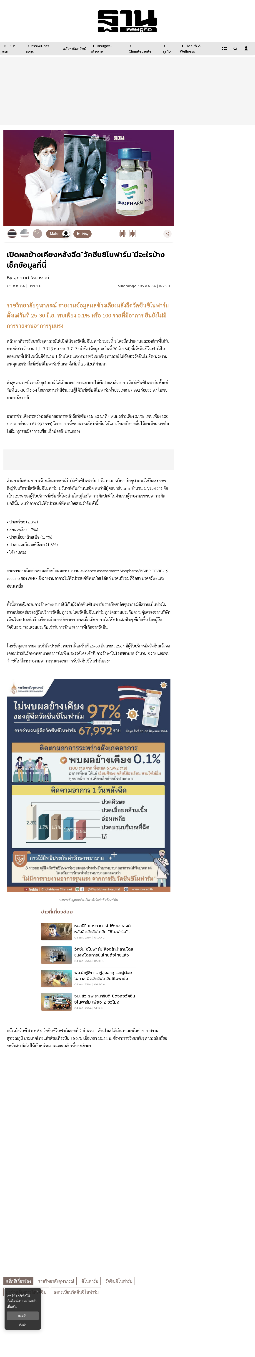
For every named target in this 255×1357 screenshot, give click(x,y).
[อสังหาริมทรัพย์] (74, 48)
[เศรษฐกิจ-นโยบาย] (107, 48)
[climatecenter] (142, 48)
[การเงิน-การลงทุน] (41, 48)
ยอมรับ (23, 1316)
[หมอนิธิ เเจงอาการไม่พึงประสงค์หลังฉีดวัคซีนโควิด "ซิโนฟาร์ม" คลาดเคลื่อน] (88, 932)
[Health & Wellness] (198, 48)
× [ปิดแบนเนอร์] (37, 1291)
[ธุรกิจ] (168, 48)
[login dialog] (246, 48)
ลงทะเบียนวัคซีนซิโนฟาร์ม (76, 1292)
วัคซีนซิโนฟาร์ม (118, 1281)
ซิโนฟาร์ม (89, 1281)
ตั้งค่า (23, 1325)
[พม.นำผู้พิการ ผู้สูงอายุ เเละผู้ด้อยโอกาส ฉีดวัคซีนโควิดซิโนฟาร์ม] (88, 979)
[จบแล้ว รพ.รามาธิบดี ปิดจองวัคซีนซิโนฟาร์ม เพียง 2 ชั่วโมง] (88, 1002)
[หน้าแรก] (11, 48)
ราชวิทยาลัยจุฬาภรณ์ (56, 1281)
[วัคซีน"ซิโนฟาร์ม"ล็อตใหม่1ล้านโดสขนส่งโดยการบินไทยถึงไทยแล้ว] (88, 955)
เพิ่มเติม (12, 1306)
